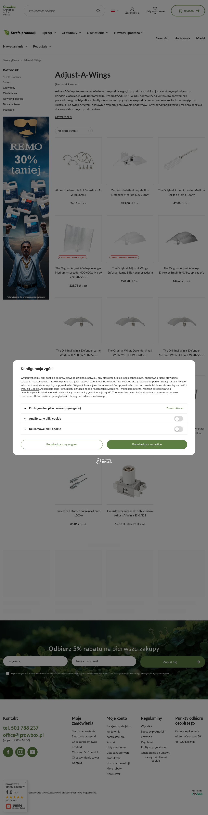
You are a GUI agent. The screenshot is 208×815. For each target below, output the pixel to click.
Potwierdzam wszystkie (147, 444)
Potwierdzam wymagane (61, 444)
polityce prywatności (60, 385)
